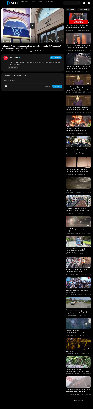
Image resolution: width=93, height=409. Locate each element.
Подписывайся (55, 57)
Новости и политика (37, 1)
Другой (47, 1)
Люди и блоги (25, 1)
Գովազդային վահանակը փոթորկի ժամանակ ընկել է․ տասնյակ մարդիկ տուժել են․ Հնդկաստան (78, 391)
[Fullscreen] (61, 41)
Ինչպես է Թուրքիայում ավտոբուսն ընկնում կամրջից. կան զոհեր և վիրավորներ (78, 68)
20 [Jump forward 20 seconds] (51, 41)
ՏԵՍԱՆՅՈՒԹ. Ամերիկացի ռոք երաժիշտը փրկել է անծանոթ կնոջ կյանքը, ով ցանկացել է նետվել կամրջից (77, 211)
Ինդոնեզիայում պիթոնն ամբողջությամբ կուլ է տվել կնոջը (77, 370)
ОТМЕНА (47, 86)
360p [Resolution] (58, 41)
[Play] (4, 41)
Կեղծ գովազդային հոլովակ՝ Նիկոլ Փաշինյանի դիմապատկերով (77, 27)
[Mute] (55, 41)
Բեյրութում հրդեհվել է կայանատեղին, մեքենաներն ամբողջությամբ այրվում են (76, 130)
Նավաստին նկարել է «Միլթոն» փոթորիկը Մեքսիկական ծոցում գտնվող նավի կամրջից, (77, 171)
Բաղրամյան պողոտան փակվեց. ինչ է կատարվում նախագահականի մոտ (77, 151)
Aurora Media (14, 58)
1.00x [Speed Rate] (49, 41)
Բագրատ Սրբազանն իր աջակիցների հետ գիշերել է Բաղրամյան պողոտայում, (75, 332)
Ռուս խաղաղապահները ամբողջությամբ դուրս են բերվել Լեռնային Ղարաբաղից (77, 312)
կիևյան (68, 190)
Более (52, 1)
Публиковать (57, 86)
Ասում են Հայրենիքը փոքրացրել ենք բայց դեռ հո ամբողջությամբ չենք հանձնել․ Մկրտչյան (77, 89)
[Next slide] (88, 9)
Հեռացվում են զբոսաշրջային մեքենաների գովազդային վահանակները (76, 251)
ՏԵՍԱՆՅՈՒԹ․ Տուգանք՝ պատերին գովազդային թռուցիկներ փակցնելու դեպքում (77, 271)
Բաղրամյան (70, 351)
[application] (32, 25)
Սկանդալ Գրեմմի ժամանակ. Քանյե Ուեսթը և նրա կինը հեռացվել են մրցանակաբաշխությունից (78, 47)
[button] (89, 3)
